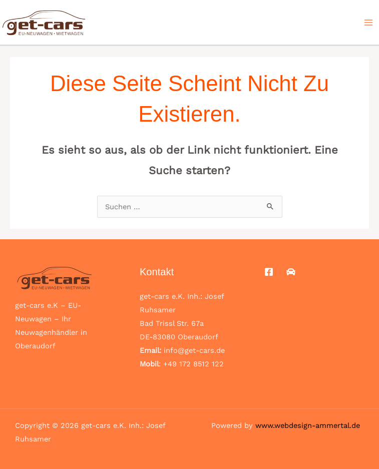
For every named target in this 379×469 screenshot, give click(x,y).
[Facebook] (268, 271)
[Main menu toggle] (368, 22)
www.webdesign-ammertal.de (307, 425)
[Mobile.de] (290, 271)
